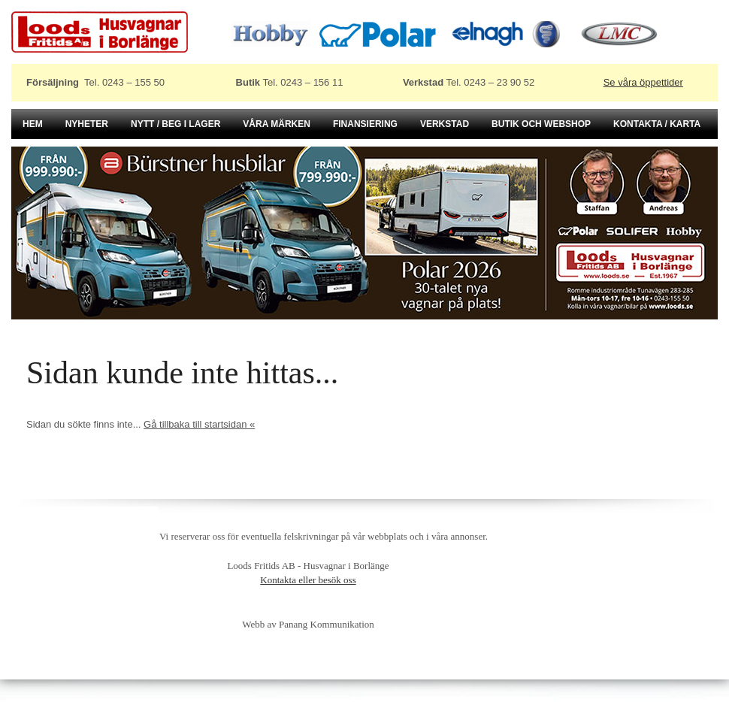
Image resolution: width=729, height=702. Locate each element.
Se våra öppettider (643, 82)
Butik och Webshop (541, 124)
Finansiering (365, 124)
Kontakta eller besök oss (307, 580)
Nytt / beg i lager (175, 124)
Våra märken (276, 124)
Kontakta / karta (656, 124)
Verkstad (444, 124)
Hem (33, 124)
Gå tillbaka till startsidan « (199, 424)
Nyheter (86, 124)
